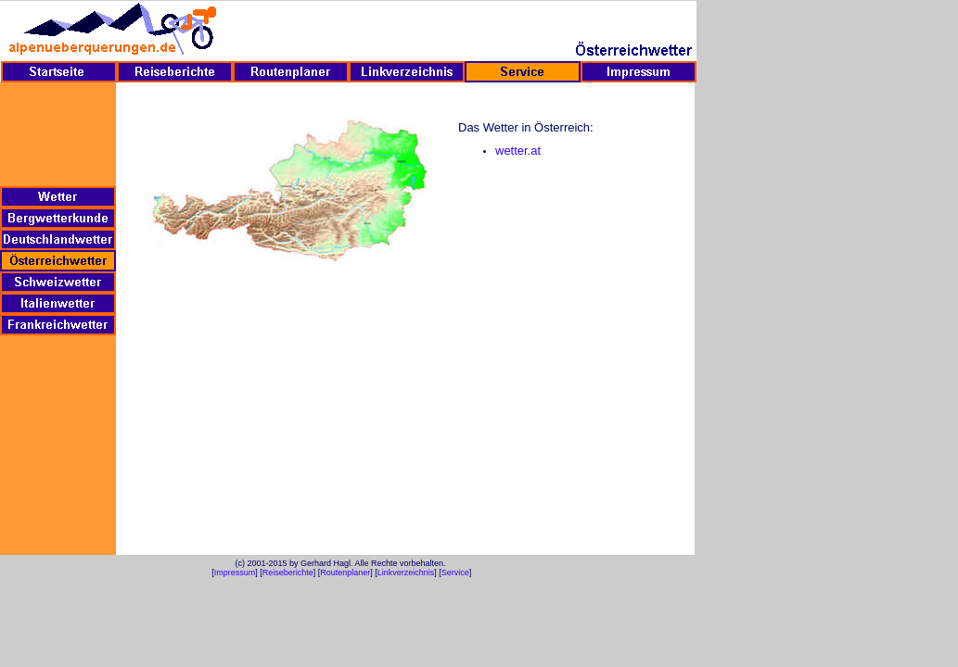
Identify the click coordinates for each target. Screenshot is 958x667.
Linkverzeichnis (406, 572)
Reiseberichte (287, 572)
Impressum (235, 572)
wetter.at (518, 150)
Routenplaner (345, 572)
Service (455, 572)
